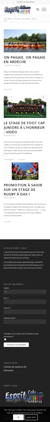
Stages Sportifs (9, 136)
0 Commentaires (9, 159)
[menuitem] (25, 2)
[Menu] (42, 9)
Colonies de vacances (12, 65)
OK (18, 417)
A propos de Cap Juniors (26, 2)
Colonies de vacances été (15, 367)
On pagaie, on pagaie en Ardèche (24, 59)
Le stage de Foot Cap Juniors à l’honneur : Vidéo (24, 127)
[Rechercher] (36, 9)
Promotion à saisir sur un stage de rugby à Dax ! (23, 189)
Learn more (31, 417)
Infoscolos (8, 370)
